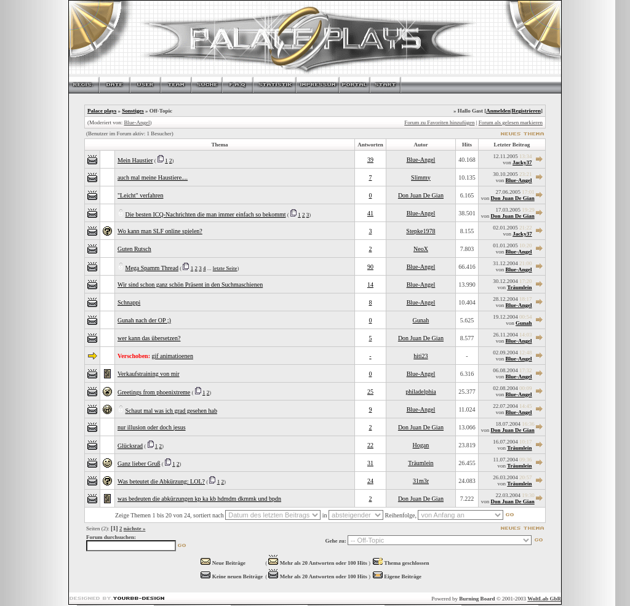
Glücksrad (130, 445)
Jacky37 (522, 162)
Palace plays (101, 111)
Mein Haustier (135, 160)
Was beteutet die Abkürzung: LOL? (161, 481)
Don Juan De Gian (421, 195)
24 (370, 480)
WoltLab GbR (544, 599)
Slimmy (421, 177)
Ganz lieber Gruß (139, 463)
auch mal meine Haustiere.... (153, 177)
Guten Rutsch (134, 248)
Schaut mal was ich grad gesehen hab (171, 410)
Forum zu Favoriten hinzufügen (439, 122)
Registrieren (526, 111)
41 (370, 213)
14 (370, 284)
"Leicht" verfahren (141, 195)
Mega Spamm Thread (152, 268)
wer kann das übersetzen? (149, 338)
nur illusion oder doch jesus (152, 427)
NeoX (420, 248)
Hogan (421, 445)
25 (370, 391)
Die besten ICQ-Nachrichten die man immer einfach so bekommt (206, 214)
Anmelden (498, 111)
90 (370, 266)
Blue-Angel (137, 122)
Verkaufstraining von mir (149, 373)
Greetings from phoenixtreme (154, 392)
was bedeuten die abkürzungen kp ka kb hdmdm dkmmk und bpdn (199, 498)
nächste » (135, 528)
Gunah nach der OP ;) (144, 320)
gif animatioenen (172, 356)
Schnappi (129, 302)
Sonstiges (133, 111)
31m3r (421, 480)
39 (370, 159)
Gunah (421, 320)
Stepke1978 (420, 231)
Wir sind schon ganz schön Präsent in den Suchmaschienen (190, 284)
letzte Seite (225, 268)
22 (370, 445)
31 (370, 463)
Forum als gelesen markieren (511, 122)
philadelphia (420, 391)
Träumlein (519, 287)
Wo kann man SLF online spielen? (160, 231)
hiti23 (420, 356)
